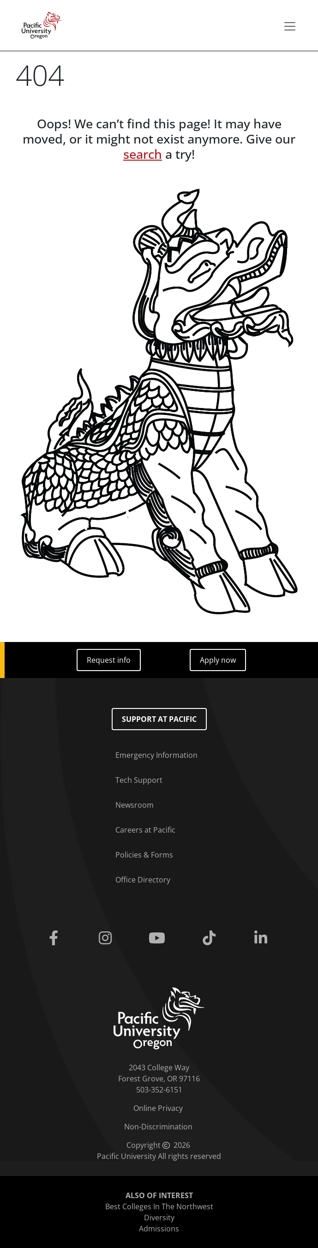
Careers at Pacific (145, 830)
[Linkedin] (263, 938)
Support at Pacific (159, 719)
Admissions (159, 1229)
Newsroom (134, 805)
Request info (109, 660)
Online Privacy (158, 1108)
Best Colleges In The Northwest (159, 1206)
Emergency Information (156, 755)
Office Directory (142, 880)
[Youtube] (159, 938)
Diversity (159, 1217)
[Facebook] (55, 938)
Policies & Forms (144, 855)
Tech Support (138, 780)
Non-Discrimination (158, 1127)
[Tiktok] (211, 938)
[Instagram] (107, 938)
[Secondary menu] (289, 26)
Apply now (218, 660)
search (142, 153)
